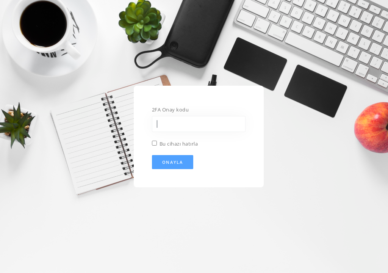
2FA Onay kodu (170, 109)
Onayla (172, 162)
